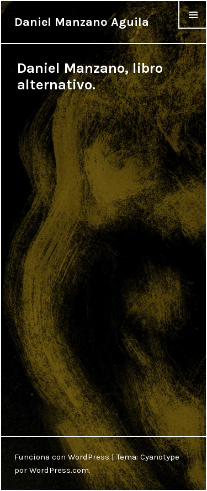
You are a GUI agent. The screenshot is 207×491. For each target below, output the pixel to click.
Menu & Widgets (192, 28)
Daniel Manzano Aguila (81, 22)
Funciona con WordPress (61, 457)
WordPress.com (59, 470)
